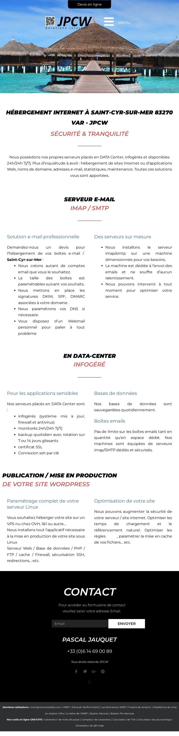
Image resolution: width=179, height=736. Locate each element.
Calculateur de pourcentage (154, 719)
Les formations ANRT (113, 707)
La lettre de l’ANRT (77, 713)
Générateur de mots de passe (61, 719)
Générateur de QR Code (90, 725)
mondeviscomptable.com (46, 707)
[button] (89, 682)
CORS (112, 536)
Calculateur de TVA (124, 719)
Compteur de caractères (96, 719)
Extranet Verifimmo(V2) (85, 707)
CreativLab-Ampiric (139, 707)
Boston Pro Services (122, 713)
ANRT (66, 707)
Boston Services (99, 713)
